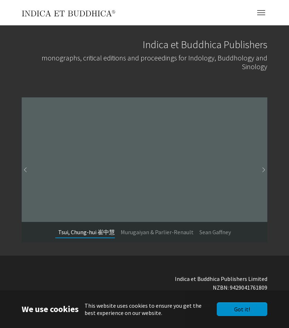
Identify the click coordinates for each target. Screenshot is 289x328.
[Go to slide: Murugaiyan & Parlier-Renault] (157, 232)
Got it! (242, 309)
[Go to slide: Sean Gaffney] (215, 232)
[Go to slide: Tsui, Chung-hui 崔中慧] (86, 232)
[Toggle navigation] (261, 13)
